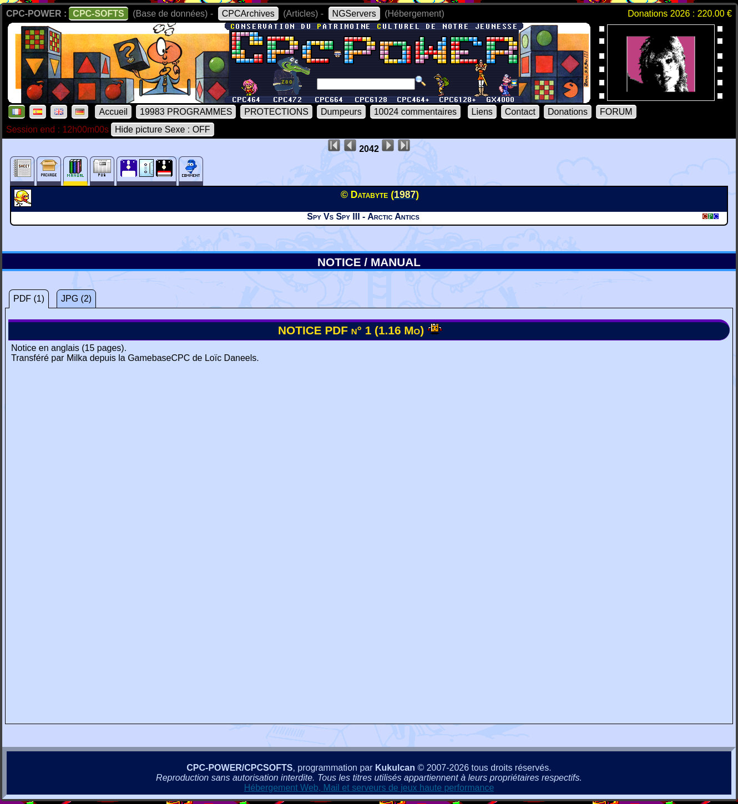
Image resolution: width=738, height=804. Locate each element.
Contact (520, 111)
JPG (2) (76, 298)
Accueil (113, 111)
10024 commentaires (415, 111)
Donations (568, 111)
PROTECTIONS (276, 111)
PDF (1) (28, 298)
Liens (482, 111)
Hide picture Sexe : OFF (162, 129)
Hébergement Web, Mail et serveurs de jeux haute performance (369, 787)
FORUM (616, 111)
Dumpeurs (341, 111)
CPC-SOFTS (98, 13)
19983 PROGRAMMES (186, 111)
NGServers (354, 13)
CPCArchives (248, 13)
